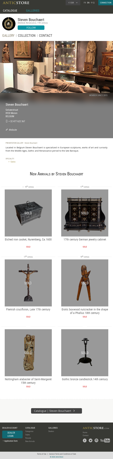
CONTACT (45, 36)
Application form (11, 440)
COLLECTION (26, 36)
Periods (28, 438)
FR (85, 2)
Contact (86, 435)
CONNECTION (105, 2)
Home (85, 432)
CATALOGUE (10, 10)
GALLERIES (32, 10)
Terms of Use (41, 454)
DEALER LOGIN (11, 434)
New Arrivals (30, 441)
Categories (29, 431)
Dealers (51, 431)
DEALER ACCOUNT (9, 427)
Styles (27, 434)
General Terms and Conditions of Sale (62, 454)
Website (13, 129)
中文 (93, 2)
